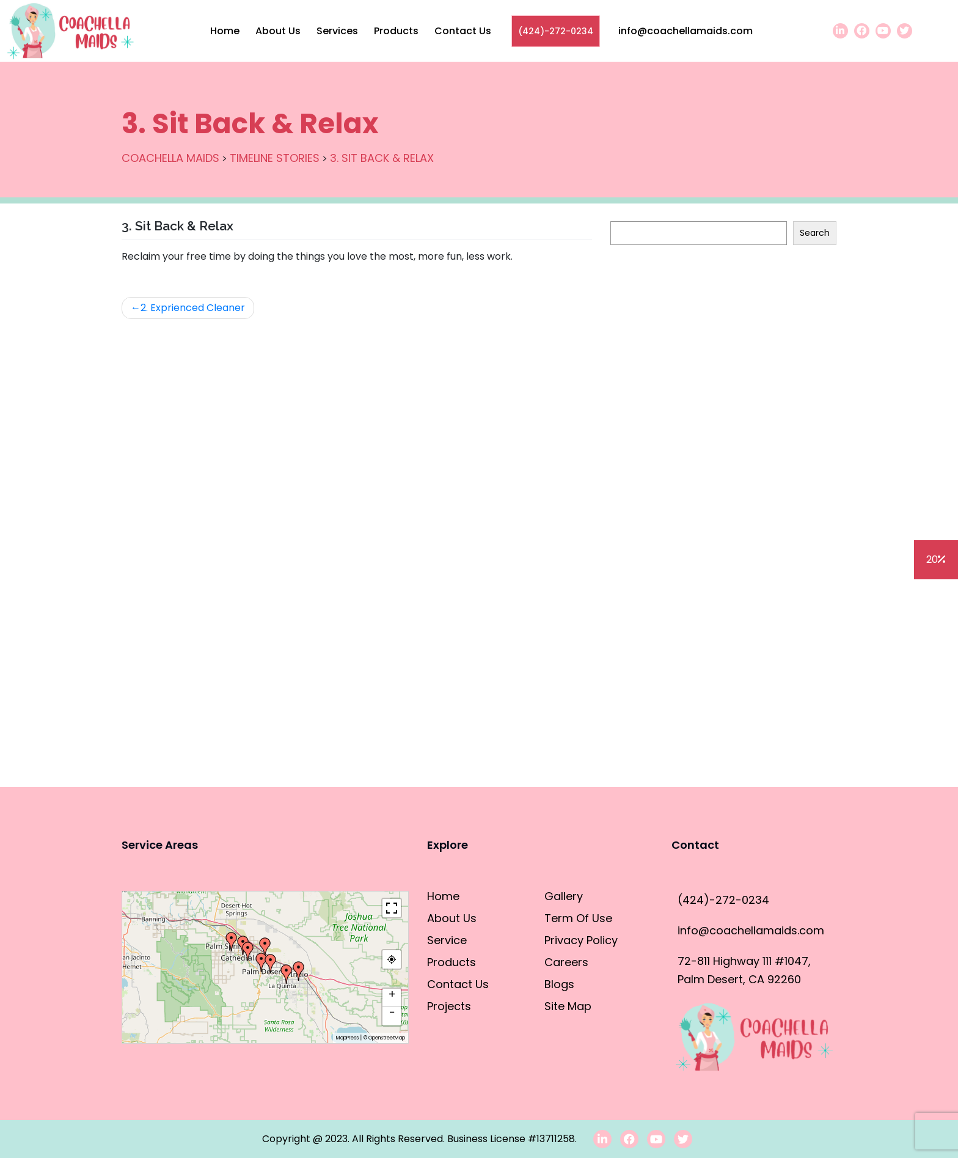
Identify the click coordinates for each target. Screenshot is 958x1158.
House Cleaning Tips (658, 487)
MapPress (347, 1038)
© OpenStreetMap (384, 1038)
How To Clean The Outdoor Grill (685, 331)
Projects (449, 1006)
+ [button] (392, 995)
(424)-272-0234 (555, 31)
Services (337, 31)
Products (396, 31)
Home (225, 31)
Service (447, 940)
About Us (278, 31)
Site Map (567, 1006)
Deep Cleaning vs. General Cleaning (696, 518)
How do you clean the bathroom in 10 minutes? (722, 425)
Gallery (563, 896)
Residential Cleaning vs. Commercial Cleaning (719, 456)
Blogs (646, 767)
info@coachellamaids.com (685, 31)
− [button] (392, 1013)
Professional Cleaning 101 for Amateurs (702, 612)
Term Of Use (578, 918)
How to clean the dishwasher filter (692, 363)
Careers (566, 962)
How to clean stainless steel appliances (704, 394)
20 (936, 559)
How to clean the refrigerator (681, 300)
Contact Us (462, 31)
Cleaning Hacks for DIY (664, 581)
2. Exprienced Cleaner (193, 308)
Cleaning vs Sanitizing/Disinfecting (691, 550)
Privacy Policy (581, 940)
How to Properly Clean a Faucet (686, 643)
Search (625, 209)
